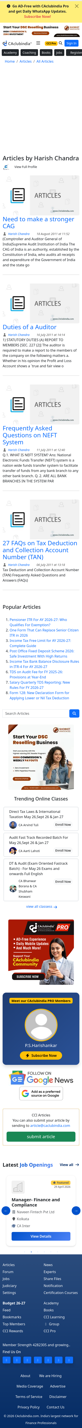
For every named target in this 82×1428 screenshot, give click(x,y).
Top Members (14, 1324)
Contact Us (55, 1407)
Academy (10, 52)
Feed (6, 1310)
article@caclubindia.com (50, 1125)
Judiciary (10, 1285)
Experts (50, 1271)
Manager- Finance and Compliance (36, 1202)
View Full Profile (25, 167)
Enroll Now (63, 824)
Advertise (57, 1386)
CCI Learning (54, 1317)
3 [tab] (38, 1252)
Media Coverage (30, 1386)
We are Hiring (50, 1375)
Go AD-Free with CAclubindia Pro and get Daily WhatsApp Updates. (37, 11)
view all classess (42, 906)
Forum (8, 1271)
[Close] (77, 6)
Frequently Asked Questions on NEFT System (30, 435)
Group (51, 1324)
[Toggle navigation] (38, 43)
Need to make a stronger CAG (38, 222)
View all (69, 1164)
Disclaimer (57, 1396)
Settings (9, 1292)
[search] (74, 713)
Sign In (71, 43)
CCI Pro (50, 1331)
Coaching (29, 52)
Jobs (59, 52)
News (48, 1264)
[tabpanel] (41, 1210)
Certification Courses (61, 1292)
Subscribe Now (41, 1055)
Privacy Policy (28, 1407)
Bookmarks (12, 1317)
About (25, 1375)
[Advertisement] (41, 111)
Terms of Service (29, 1396)
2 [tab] (31, 1252)
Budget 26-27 (14, 1303)
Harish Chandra (18, 234)
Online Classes (41, 798)
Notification (53, 1285)
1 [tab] (25, 1252)
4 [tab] (44, 1252)
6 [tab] (57, 1252)
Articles (9, 1264)
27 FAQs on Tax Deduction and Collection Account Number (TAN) (40, 550)
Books (46, 52)
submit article (41, 1136)
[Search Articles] (36, 713)
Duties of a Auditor (30, 327)
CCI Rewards (13, 1331)
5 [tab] (51, 1252)
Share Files (52, 1278)
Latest (28, 1164)
